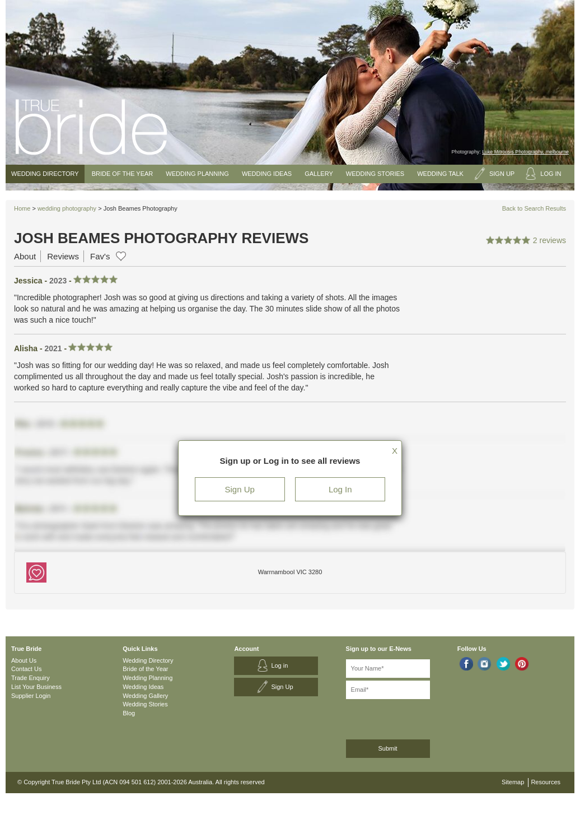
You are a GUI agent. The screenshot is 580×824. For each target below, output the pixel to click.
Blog (129, 713)
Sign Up (240, 489)
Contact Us (26, 668)
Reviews (63, 256)
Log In (340, 489)
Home (22, 208)
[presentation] (405, 717)
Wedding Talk (440, 173)
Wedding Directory (45, 173)
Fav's (100, 256)
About (25, 256)
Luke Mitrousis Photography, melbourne (525, 152)
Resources (545, 782)
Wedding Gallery (145, 695)
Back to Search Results (534, 208)
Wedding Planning (197, 173)
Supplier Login (30, 695)
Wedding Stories (375, 173)
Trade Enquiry (30, 677)
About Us (23, 660)
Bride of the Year (122, 173)
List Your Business (36, 686)
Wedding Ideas (267, 173)
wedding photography (67, 208)
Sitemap (513, 782)
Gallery (319, 173)
